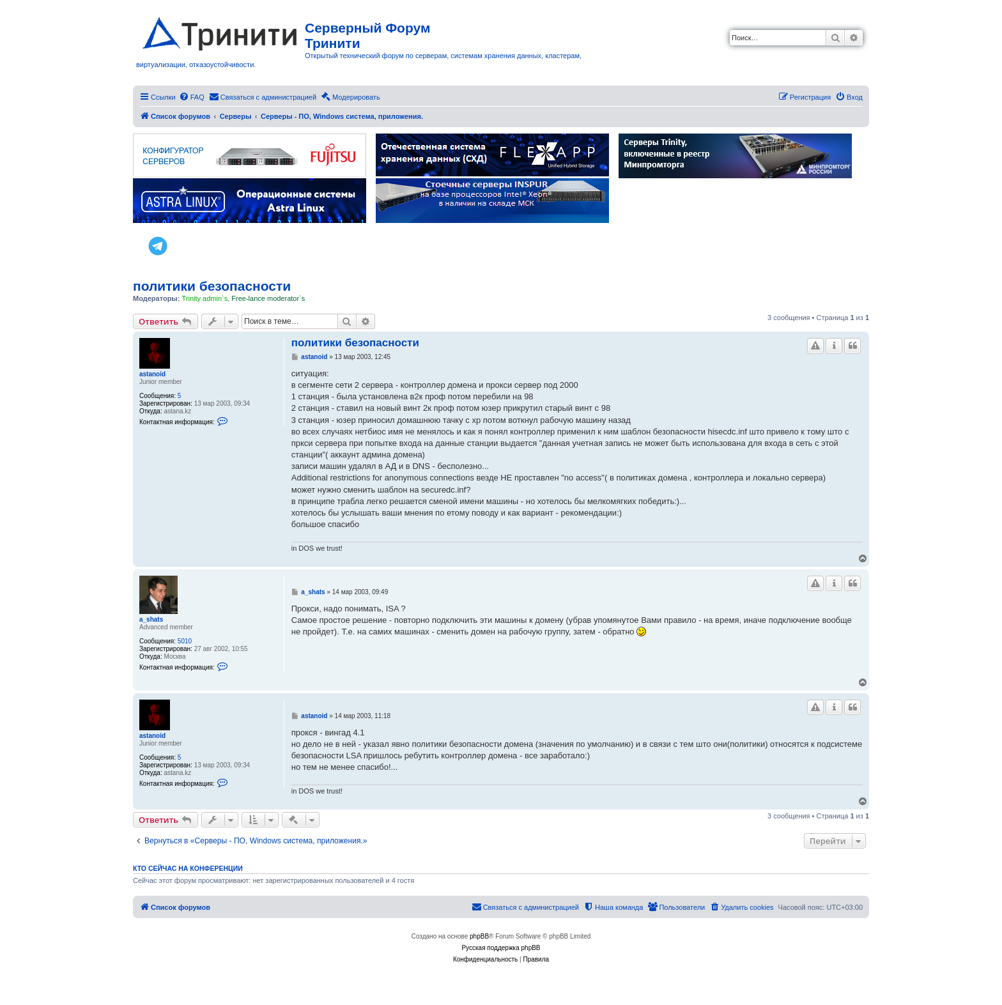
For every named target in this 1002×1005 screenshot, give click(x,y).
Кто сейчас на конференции (188, 868)
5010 (185, 641)
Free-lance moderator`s (268, 298)
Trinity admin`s (204, 298)
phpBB (479, 936)
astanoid (152, 374)
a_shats (151, 619)
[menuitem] (191, 97)
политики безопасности (212, 286)
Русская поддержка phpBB (500, 947)
